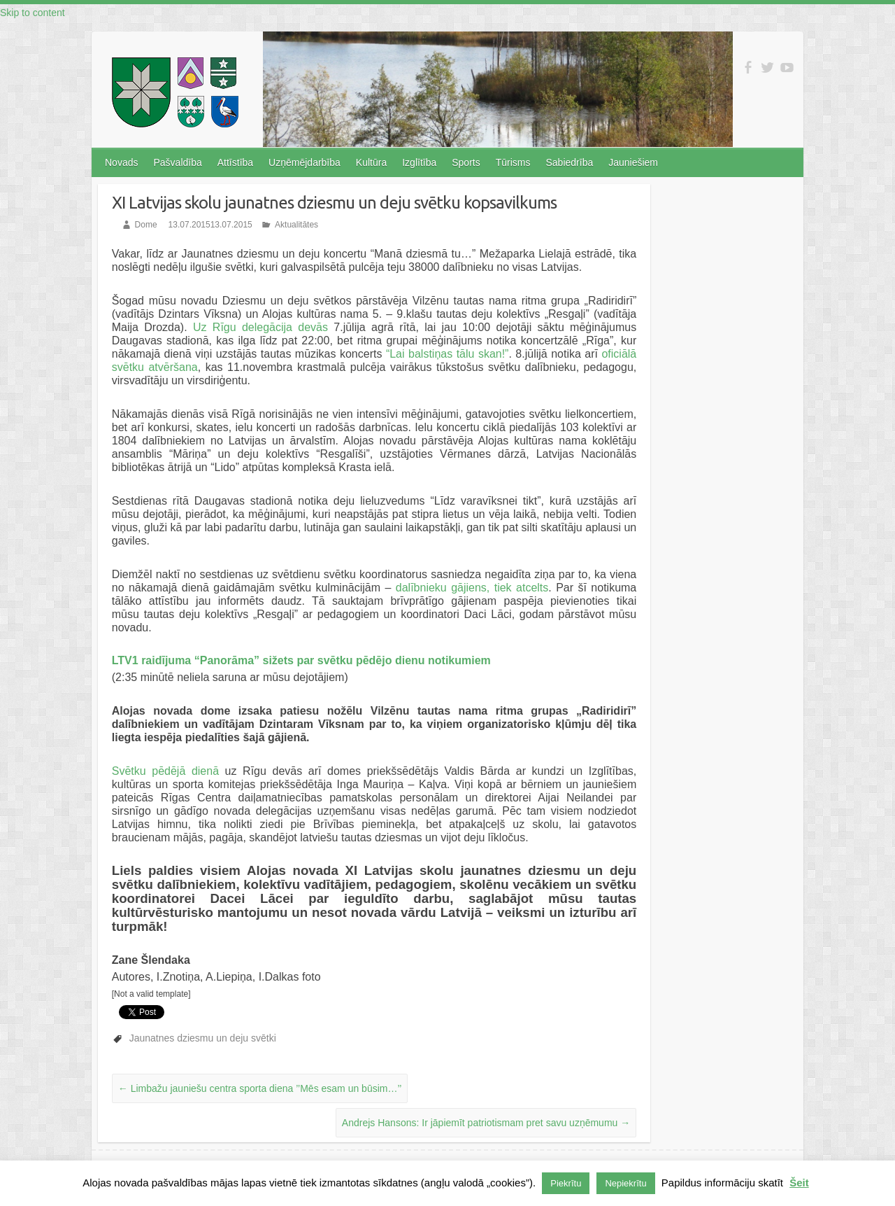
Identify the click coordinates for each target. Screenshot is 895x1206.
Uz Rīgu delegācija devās (263, 327)
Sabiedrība (569, 162)
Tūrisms (513, 162)
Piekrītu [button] (565, 1183)
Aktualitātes (296, 225)
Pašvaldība (177, 162)
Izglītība (419, 162)
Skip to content (32, 12)
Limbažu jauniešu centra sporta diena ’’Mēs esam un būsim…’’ (260, 1088)
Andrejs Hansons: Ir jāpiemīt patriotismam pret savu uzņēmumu (486, 1122)
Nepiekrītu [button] (625, 1183)
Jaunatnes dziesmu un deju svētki (202, 1038)
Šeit (799, 1183)
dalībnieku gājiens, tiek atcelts (472, 588)
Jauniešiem (633, 162)
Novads (121, 162)
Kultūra (371, 162)
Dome (146, 225)
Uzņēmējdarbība (304, 162)
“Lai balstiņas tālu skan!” (447, 354)
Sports (466, 162)
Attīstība (235, 162)
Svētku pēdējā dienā (165, 771)
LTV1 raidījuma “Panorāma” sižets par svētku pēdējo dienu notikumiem (301, 660)
